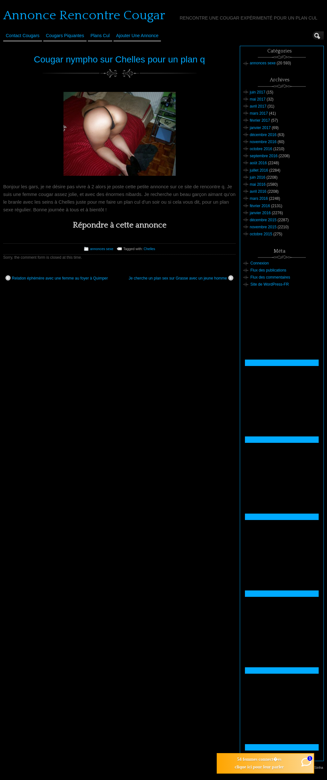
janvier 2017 (260, 128)
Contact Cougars (22, 35)
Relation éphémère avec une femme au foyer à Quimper (56, 277)
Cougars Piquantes (65, 35)
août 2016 (258, 163)
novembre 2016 (263, 142)
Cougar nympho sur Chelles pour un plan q (119, 59)
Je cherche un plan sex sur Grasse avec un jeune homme (181, 277)
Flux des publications (268, 270)
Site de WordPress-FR (269, 284)
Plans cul (100, 35)
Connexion (259, 263)
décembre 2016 (263, 135)
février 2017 (260, 120)
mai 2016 (257, 184)
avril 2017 (258, 106)
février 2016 (260, 206)
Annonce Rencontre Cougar (84, 15)
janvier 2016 (260, 213)
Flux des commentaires (270, 277)
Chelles (149, 249)
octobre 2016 (261, 149)
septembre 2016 (264, 156)
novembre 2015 (263, 227)
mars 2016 (259, 198)
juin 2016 (257, 177)
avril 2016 (258, 191)
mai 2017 (257, 99)
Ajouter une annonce (137, 35)
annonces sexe (101, 249)
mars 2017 (259, 113)
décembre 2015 (263, 220)
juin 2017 (257, 92)
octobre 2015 (261, 234)
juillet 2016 (259, 170)
